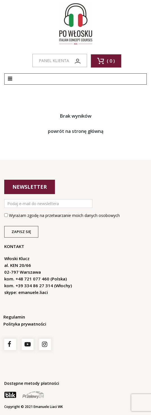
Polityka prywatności (24, 324)
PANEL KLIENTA (60, 60)
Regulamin (14, 317)
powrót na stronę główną (75, 131)
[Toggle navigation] (10, 79)
